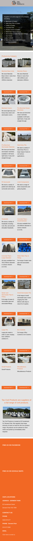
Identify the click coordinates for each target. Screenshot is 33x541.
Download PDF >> (8, 92)
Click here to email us (8, 534)
